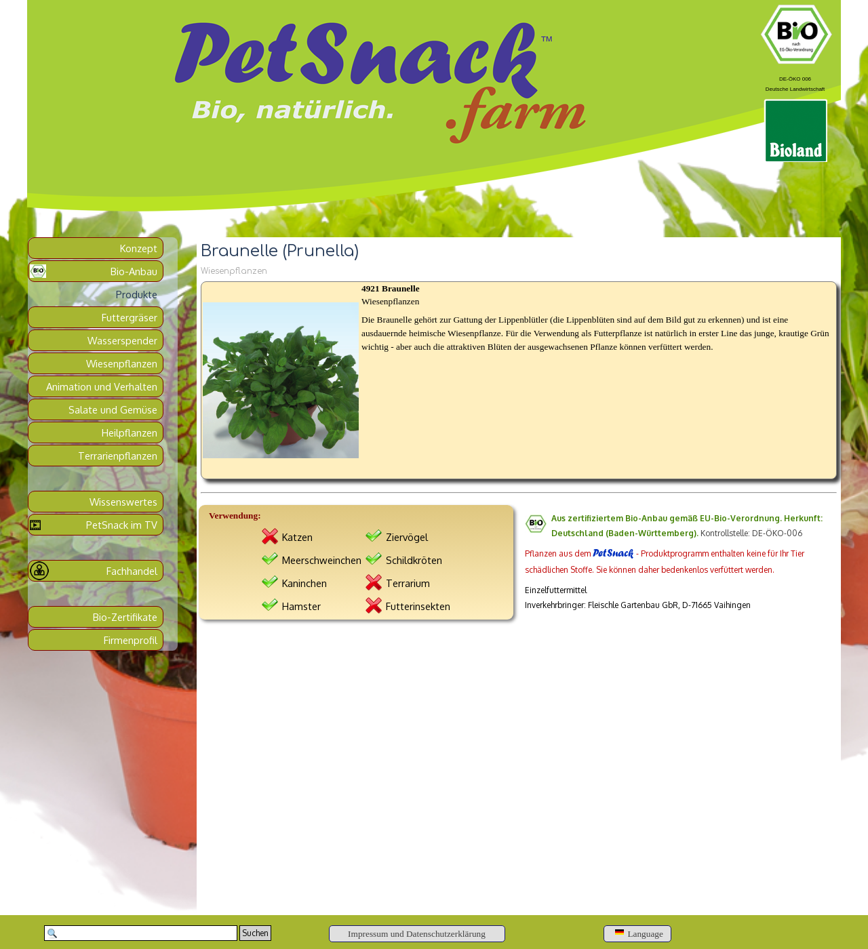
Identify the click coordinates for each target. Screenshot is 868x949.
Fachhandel (131, 571)
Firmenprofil (130, 640)
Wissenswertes (123, 502)
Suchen (255, 933)
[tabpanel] (795, 82)
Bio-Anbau (134, 271)
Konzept (138, 248)
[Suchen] (140, 933)
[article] (519, 380)
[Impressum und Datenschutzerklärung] (417, 933)
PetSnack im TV (121, 525)
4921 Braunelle (390, 288)
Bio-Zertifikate (125, 617)
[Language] (637, 933)
